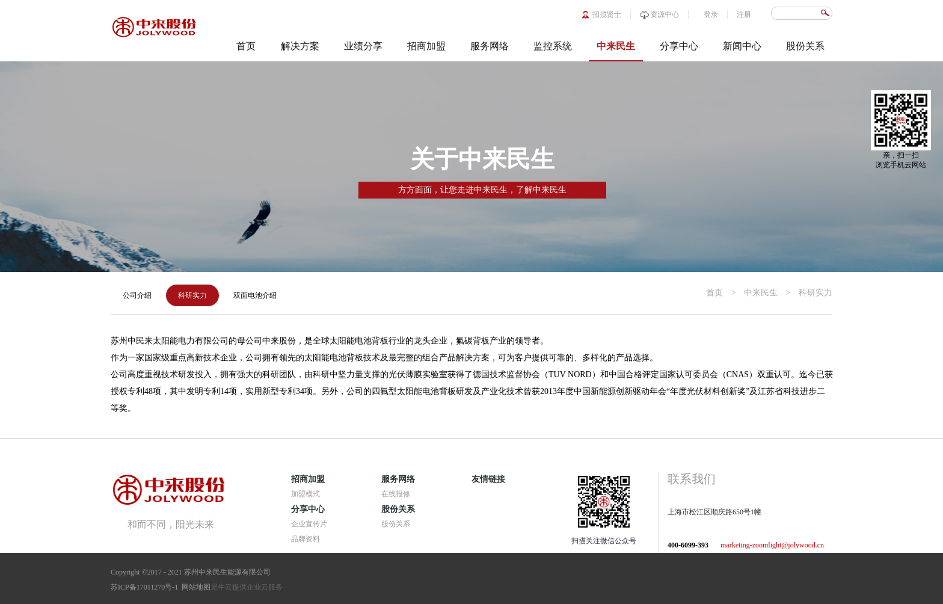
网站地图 (194, 587)
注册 (744, 14)
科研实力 (815, 292)
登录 (711, 14)
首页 (246, 46)
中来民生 (761, 292)
